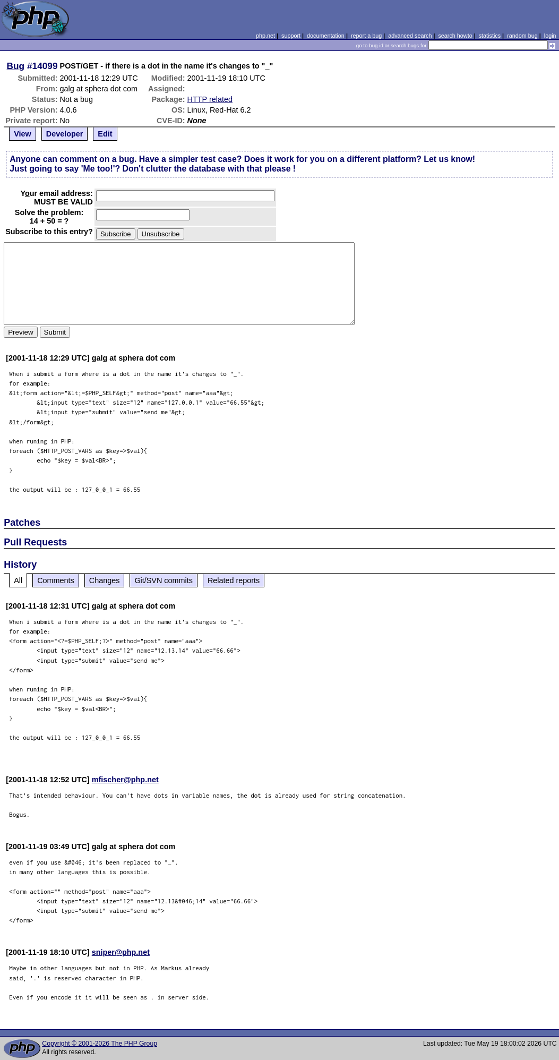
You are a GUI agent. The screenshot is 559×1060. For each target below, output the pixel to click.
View (22, 134)
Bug (16, 66)
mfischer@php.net (125, 779)
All (18, 580)
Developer (64, 134)
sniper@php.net (121, 952)
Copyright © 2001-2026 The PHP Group (99, 1043)
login (550, 35)
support (290, 35)
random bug (522, 35)
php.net (265, 35)
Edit (105, 134)
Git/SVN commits (163, 580)
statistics (490, 35)
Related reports (234, 580)
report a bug (366, 35)
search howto (455, 35)
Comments (55, 580)
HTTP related (210, 99)
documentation (326, 35)
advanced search (410, 35)
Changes (104, 580)
